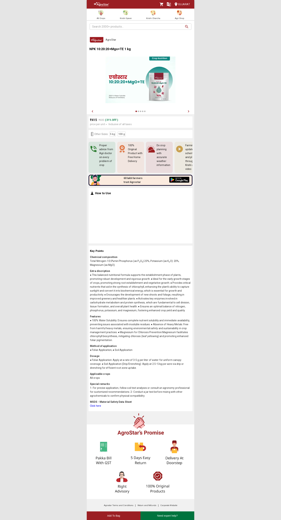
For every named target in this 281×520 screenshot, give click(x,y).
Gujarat (181, 4)
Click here (95, 405)
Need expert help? (167, 515)
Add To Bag (113, 515)
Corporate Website (168, 505)
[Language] (168, 4)
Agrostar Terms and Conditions (119, 505)
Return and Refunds (147, 505)
